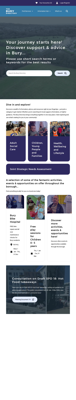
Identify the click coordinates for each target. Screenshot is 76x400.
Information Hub (44, 11)
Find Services (28, 11)
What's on (58, 11)
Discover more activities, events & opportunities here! (59, 228)
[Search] (29, 73)
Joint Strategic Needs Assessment (30, 169)
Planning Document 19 (24, 299)
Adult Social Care (13, 146)
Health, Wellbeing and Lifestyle (60, 148)
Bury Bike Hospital (15, 218)
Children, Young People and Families (37, 149)
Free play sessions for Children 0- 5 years (35, 236)
